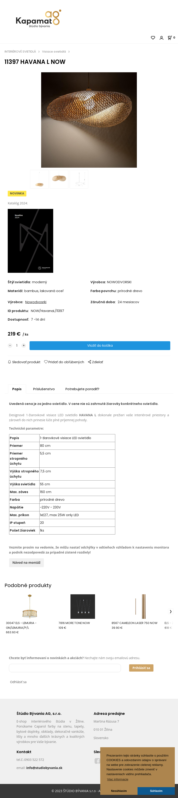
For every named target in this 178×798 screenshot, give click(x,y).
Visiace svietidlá (54, 51)
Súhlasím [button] (156, 791)
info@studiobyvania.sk (44, 768)
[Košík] (173, 37)
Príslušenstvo (44, 389)
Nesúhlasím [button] (119, 791)
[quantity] (16, 345)
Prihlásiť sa (141, 668)
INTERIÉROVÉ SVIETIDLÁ (20, 51)
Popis (17, 389)
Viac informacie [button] (117, 779)
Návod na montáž (26, 562)
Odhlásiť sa (18, 682)
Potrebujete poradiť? (82, 389)
